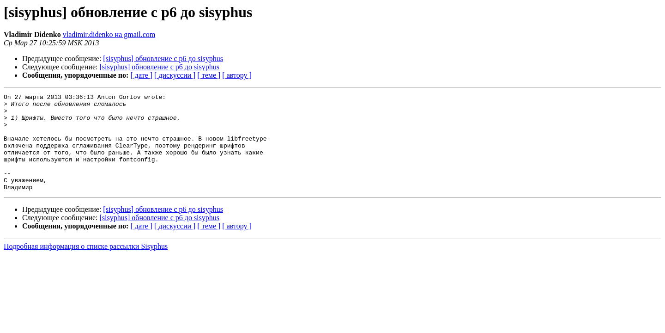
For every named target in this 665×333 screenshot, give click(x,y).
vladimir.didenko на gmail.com (109, 34)
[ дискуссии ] (174, 75)
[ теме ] (208, 75)
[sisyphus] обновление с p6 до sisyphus (163, 58)
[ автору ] (236, 75)
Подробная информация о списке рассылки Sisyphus (86, 266)
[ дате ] (141, 75)
